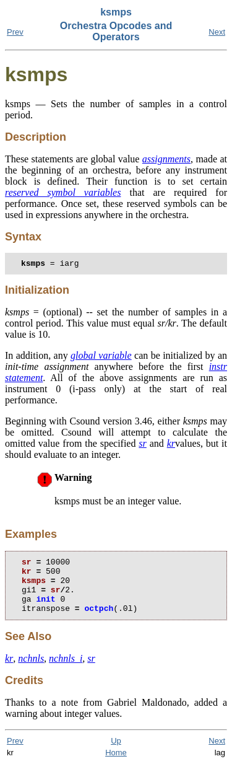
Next (216, 32)
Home (116, 765)
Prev (15, 32)
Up (116, 753)
